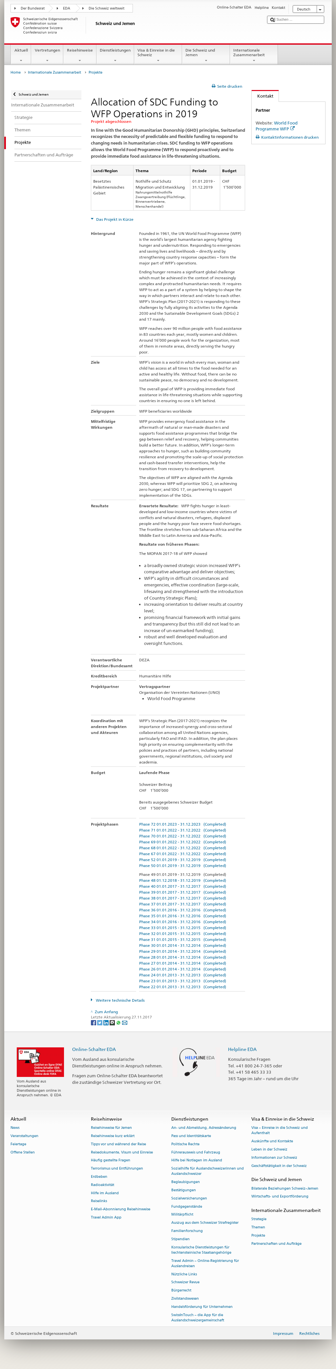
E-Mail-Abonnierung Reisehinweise (120, 1209)
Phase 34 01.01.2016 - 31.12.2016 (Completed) (182, 922)
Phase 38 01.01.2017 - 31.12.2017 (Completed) (182, 898)
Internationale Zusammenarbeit (254, 55)
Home (15, 72)
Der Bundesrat (33, 8)
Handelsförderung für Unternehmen (202, 1307)
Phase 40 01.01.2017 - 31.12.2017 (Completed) (182, 886)
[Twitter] (100, 1022)
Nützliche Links (184, 1274)
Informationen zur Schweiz (274, 1157)
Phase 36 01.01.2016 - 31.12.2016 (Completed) (182, 910)
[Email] (124, 1022)
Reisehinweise (80, 55)
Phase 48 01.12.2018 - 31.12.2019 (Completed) (182, 880)
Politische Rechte (185, 1144)
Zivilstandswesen (185, 1298)
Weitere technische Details (120, 1000)
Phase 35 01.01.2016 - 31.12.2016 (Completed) (182, 916)
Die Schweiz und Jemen (206, 55)
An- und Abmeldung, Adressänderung (203, 1128)
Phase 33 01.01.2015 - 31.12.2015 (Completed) (182, 927)
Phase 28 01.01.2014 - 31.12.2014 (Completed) (182, 957)
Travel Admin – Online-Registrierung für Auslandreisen (205, 1263)
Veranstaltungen (24, 1136)
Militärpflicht (182, 1215)
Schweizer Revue (185, 1282)
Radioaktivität (102, 1185)
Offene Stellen (22, 1152)
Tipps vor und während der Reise (118, 1144)
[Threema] (113, 1022)
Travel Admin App (106, 1217)
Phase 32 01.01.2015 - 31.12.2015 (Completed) (182, 933)
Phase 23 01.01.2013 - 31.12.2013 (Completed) (182, 981)
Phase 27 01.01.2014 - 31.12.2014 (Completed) (182, 963)
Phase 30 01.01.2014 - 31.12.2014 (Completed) (182, 945)
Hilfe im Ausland (105, 1193)
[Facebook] (94, 1022)
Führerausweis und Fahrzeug (195, 1152)
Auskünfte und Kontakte (272, 1141)
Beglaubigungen (185, 1182)
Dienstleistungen (115, 55)
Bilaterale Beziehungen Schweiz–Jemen (284, 1188)
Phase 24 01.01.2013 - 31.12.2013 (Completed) (182, 975)
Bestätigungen (183, 1190)
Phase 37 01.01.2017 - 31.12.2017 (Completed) (182, 904)
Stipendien (180, 1239)
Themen (258, 1227)
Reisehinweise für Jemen (111, 1128)
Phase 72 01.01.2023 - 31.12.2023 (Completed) (182, 824)
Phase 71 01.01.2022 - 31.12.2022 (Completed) (182, 830)
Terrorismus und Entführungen (117, 1169)
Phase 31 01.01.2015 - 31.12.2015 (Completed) (182, 939)
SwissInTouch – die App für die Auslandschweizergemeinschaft (197, 1317)
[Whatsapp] (119, 1022)
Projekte (258, 1235)
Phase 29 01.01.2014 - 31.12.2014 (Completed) (182, 951)
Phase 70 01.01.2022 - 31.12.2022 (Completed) (182, 836)
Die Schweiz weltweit (106, 8)
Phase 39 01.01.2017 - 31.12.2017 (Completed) (182, 892)
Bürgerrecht (181, 1291)
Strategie (258, 1219)
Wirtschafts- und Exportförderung (279, 1197)
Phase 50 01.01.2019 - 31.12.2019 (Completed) (182, 865)
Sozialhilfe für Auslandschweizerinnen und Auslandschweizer (207, 1171)
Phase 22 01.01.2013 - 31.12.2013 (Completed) (182, 987)
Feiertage (18, 1144)
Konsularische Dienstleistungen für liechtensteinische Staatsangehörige (201, 1250)
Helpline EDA (242, 1049)
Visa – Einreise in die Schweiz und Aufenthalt (279, 1130)
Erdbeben (99, 1177)
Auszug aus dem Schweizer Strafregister (205, 1223)
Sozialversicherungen (189, 1198)
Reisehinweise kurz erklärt (113, 1136)
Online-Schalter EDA (94, 1049)
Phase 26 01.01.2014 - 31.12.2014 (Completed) (182, 969)
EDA (66, 8)
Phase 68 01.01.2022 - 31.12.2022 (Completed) (182, 848)
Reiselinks (99, 1201)
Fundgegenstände (186, 1206)
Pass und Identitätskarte (191, 1136)
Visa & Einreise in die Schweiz (158, 55)
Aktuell (21, 55)
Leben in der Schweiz (269, 1149)
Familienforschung (187, 1231)
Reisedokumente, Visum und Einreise (122, 1152)
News (14, 1128)
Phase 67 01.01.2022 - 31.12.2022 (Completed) (182, 854)
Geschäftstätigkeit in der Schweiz (279, 1166)
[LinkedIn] (106, 1022)
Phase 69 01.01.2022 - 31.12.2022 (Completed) (182, 842)
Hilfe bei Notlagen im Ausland (196, 1160)
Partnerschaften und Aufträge (276, 1244)
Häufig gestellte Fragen (110, 1160)
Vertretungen (47, 55)
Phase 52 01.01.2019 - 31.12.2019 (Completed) (182, 859)
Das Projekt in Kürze (114, 219)
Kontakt (262, 96)
